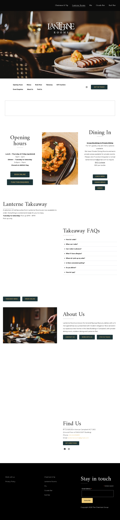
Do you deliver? (71, 268)
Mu (45, 486)
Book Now (38, 85)
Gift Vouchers (61, 85)
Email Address (87, 489)
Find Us (39, 89)
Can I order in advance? (73, 249)
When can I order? (72, 244)
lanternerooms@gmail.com (78, 438)
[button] (43, 158)
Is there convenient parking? (75, 263)
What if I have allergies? (74, 253)
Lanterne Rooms (50, 481)
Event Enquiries (18, 89)
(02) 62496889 (74, 435)
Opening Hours (18, 85)
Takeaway (49, 85)
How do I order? (71, 239)
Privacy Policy (10, 481)
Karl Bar (47, 495)
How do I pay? (70, 272)
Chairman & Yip (49, 477)
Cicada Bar (48, 490)
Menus (29, 85)
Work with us (10, 477)
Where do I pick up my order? (75, 258)
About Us (30, 89)
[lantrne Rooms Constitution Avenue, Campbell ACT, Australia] (31, 435)
